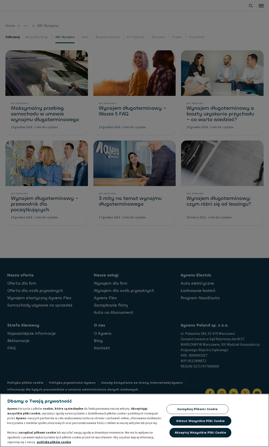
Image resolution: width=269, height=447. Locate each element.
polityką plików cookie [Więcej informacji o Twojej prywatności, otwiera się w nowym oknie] (54, 442)
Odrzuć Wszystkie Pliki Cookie (200, 421)
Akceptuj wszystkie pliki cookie (200, 433)
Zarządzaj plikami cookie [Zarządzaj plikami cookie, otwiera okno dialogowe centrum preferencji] (197, 409)
